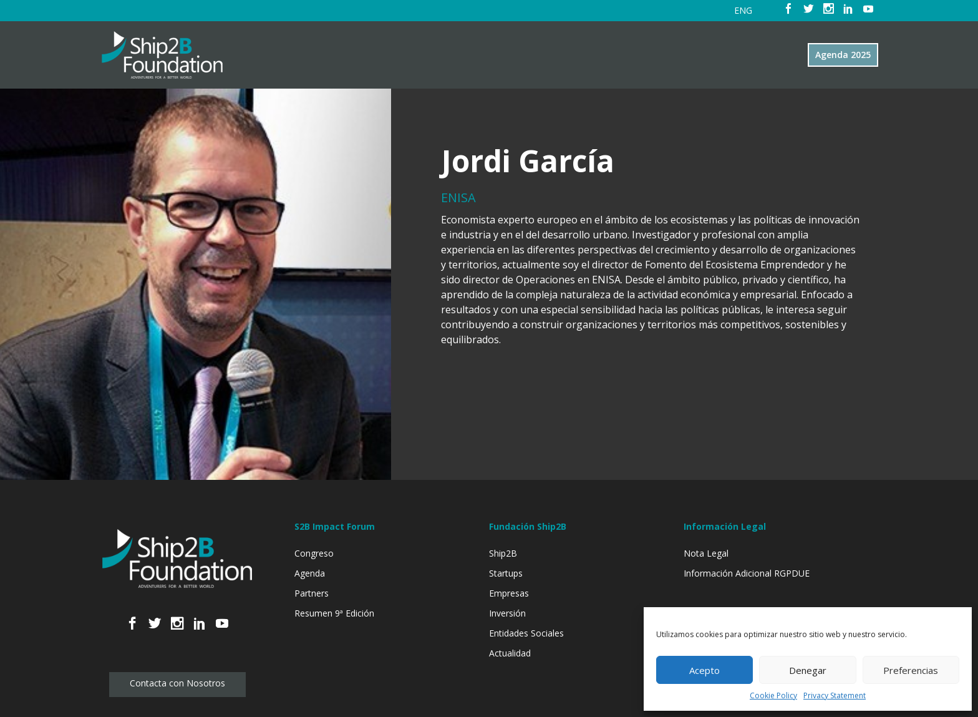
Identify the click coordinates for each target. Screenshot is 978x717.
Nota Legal (706, 553)
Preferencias (910, 670)
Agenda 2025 (843, 55)
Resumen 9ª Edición (334, 613)
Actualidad (510, 653)
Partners (311, 593)
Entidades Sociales (526, 633)
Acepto (704, 670)
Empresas (509, 593)
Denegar (807, 670)
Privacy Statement (834, 695)
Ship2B (503, 553)
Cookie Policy (773, 695)
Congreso (314, 553)
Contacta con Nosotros (177, 683)
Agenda (309, 573)
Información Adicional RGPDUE (747, 573)
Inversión (507, 613)
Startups (506, 573)
